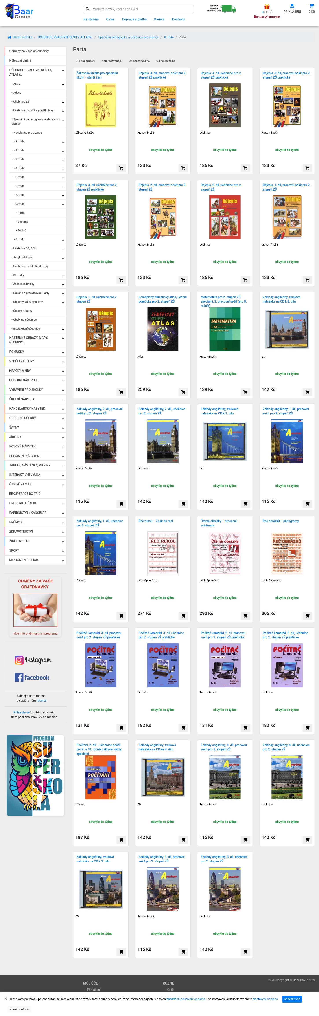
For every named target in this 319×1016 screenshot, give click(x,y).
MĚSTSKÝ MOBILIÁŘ (23, 560)
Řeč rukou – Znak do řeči (156, 521)
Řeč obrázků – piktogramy (281, 521)
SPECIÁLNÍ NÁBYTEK (24, 456)
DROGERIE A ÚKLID (22, 503)
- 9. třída (19, 239)
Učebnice (205, 132)
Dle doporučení (85, 60)
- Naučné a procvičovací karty (30, 293)
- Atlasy (16, 92)
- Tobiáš (21, 230)
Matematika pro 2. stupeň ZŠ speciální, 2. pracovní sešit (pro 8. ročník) (224, 301)
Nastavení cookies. (266, 999)
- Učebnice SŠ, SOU (24, 248)
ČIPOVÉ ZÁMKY (20, 484)
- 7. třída (19, 194)
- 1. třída (19, 141)
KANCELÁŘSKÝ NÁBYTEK (27, 408)
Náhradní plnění (20, 60)
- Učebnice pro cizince (28, 132)
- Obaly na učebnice (24, 319)
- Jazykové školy (22, 257)
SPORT (14, 550)
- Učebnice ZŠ (20, 101)
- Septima (22, 221)
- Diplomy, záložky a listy (27, 301)
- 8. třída (19, 203)
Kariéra (159, 19)
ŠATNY (14, 427)
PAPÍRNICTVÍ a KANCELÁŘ (28, 512)
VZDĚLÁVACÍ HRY (21, 361)
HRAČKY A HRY (20, 370)
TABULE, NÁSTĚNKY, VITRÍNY (29, 465)
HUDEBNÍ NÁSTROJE (24, 380)
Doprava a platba (134, 19)
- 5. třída (19, 177)
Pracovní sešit (146, 132)
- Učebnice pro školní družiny (30, 266)
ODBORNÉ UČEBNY (22, 418)
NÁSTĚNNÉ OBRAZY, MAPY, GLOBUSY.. (28, 340)
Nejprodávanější (112, 60)
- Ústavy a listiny (22, 310)
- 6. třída (19, 186)
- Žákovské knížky (23, 284)
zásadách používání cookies (185, 999)
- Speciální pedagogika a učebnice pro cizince (36, 121)
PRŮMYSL (16, 522)
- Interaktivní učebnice (26, 328)
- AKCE (16, 83)
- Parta (20, 212)
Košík (170, 990)
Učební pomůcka (147, 580)
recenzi (42, 700)
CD (263, 356)
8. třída (169, 37)
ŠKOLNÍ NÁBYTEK (21, 399)
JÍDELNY (15, 437)
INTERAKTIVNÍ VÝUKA (24, 475)
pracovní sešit (270, 244)
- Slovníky (18, 275)
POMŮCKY (16, 352)
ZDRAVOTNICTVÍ (21, 531)
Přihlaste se (21, 712)
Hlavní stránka (20, 37)
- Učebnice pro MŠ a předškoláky (32, 110)
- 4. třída (19, 168)
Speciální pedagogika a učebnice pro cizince (128, 37)
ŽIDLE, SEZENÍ (19, 541)
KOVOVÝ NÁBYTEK (22, 446)
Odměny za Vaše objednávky (29, 51)
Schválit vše (292, 999)
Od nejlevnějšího (139, 60)
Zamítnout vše (19, 1009)
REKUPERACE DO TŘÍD (25, 493)
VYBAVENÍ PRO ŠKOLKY (26, 389)
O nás (110, 19)
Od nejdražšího (165, 60)
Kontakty (178, 19)
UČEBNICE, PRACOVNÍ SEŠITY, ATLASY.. (65, 37)
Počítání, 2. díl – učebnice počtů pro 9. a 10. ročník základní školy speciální (99, 749)
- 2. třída (19, 150)
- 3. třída (19, 159)
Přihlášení (94, 990)
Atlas (141, 356)
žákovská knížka (85, 132)
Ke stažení (91, 19)
